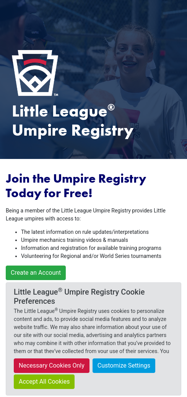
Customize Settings (124, 365)
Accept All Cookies (44, 381)
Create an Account (36, 272)
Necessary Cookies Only (52, 365)
